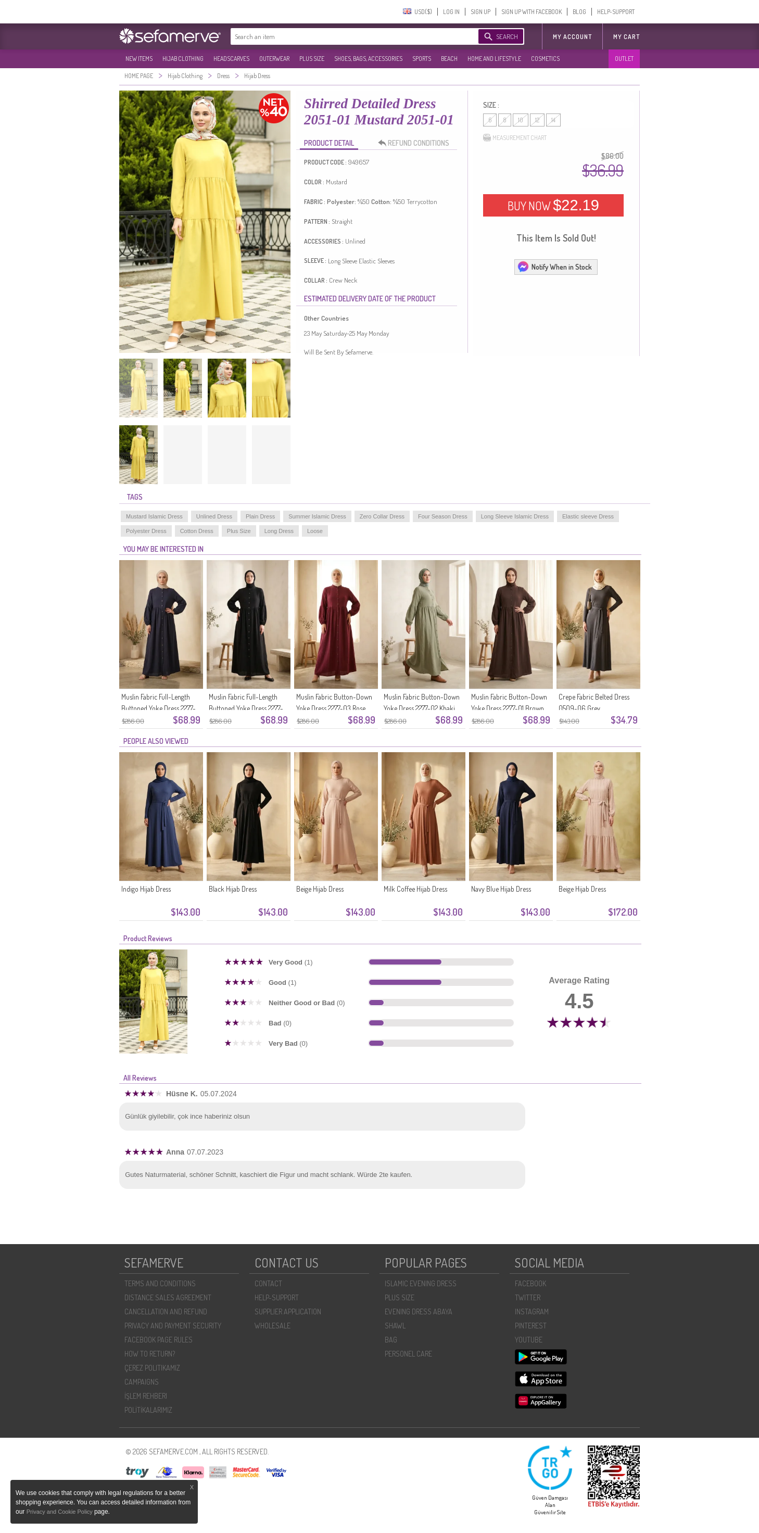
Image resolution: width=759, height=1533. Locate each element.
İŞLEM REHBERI (145, 1395)
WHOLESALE (272, 1325)
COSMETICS (545, 58)
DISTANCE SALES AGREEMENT (167, 1297)
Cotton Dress (196, 531)
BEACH (449, 58)
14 (553, 120)
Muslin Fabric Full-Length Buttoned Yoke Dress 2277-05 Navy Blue (158, 708)
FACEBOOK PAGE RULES (158, 1339)
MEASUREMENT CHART (515, 138)
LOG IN (451, 12)
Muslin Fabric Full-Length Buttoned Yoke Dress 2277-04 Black (246, 708)
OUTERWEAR (274, 58)
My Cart (626, 37)
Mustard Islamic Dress (154, 516)
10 (520, 120)
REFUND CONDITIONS (416, 143)
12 (537, 120)
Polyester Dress (146, 531)
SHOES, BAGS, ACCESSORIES (368, 58)
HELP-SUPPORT (616, 12)
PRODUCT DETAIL (329, 142)
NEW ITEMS (139, 58)
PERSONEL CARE (408, 1353)
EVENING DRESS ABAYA (418, 1311)
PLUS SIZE (311, 58)
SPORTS (421, 58)
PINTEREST (531, 1325)
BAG (391, 1339)
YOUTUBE (528, 1339)
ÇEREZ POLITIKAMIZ (152, 1367)
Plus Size (239, 531)
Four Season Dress (442, 516)
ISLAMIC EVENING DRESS (421, 1283)
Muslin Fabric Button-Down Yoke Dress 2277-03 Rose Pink (334, 708)
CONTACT (268, 1283)
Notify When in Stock (554, 266)
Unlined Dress (214, 516)
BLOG (579, 12)
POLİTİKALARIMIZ (148, 1409)
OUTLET (624, 58)
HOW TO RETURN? (149, 1353)
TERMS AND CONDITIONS (160, 1283)
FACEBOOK (530, 1283)
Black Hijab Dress (233, 888)
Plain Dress (260, 516)
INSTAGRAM (532, 1311)
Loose (315, 531)
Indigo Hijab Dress (146, 888)
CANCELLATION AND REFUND (165, 1311)
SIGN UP (480, 12)
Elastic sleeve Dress (588, 516)
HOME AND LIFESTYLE (494, 58)
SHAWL (395, 1325)
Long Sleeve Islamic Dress (515, 516)
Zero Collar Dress (382, 516)
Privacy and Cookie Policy (60, 1512)
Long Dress (279, 531)
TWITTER (527, 1297)
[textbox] (344, 36)
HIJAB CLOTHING (183, 58)
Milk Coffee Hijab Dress (415, 888)
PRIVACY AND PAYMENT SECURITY (172, 1325)
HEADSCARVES (231, 58)
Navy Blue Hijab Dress (501, 888)
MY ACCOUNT (572, 37)
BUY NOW (553, 205)
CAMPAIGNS (141, 1381)
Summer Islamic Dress (317, 516)
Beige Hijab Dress (320, 888)
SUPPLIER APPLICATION (288, 1311)
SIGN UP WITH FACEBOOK (531, 12)
